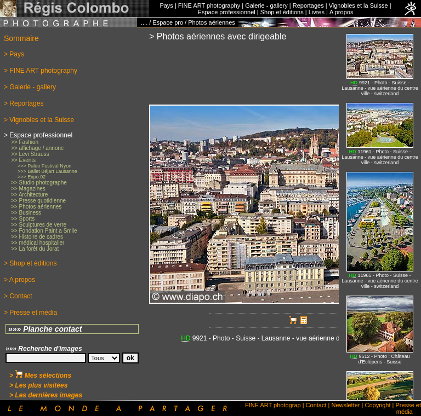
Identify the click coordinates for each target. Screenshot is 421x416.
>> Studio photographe (39, 183)
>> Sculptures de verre (38, 225)
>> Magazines (28, 189)
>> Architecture (29, 195)
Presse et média (408, 408)
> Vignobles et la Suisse (39, 120)
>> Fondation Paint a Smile (44, 231)
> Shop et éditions (30, 263)
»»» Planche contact (45, 329)
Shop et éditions (282, 12)
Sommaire (21, 38)
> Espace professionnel (38, 135)
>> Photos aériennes (36, 207)
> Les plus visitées (38, 385)
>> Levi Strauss (30, 154)
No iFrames (380, 213)
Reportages (308, 5)
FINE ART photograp (273, 405)
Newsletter (346, 405)
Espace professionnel (226, 12)
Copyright (377, 405)
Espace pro (167, 22)
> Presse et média (30, 312)
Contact (316, 405)
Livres (317, 12)
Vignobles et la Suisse (358, 5)
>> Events (23, 160)
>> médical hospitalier (37, 243)
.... (144, 22)
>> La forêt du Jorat (35, 249)
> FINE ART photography (40, 70)
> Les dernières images (45, 395)
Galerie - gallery (266, 5)
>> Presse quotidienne (38, 201)
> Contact (18, 296)
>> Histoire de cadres (37, 237)
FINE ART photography (209, 5)
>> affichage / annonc (37, 148)
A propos (341, 12)
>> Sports (23, 219)
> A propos (19, 280)
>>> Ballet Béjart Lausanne (47, 171)
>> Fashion (24, 142)
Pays (166, 5)
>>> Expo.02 (31, 177)
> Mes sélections (40, 375)
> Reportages (23, 103)
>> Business (26, 213)
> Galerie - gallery (30, 87)
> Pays (14, 54)
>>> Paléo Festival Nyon (44, 166)
